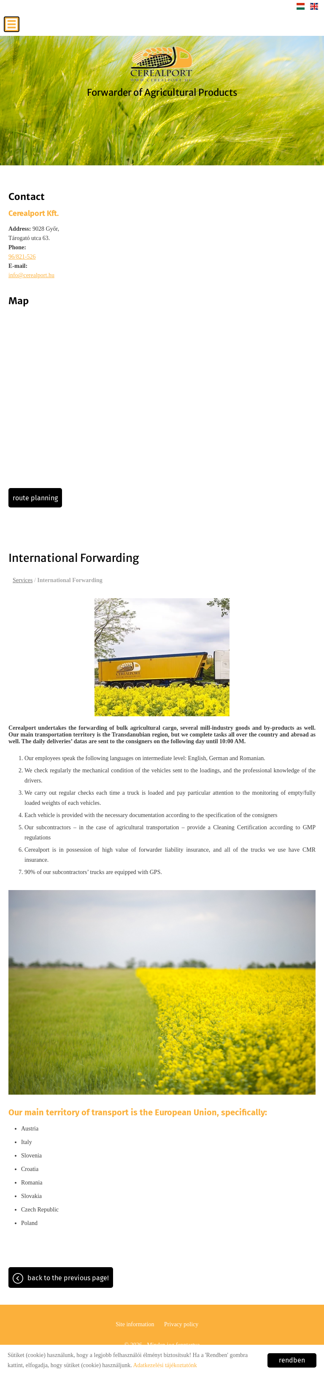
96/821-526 (22, 257)
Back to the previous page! (68, 1278)
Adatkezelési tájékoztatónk (165, 1365)
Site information (135, 1324)
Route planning (35, 498)
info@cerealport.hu (31, 275)
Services (22, 580)
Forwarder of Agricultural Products (162, 92)
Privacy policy (181, 1324)
